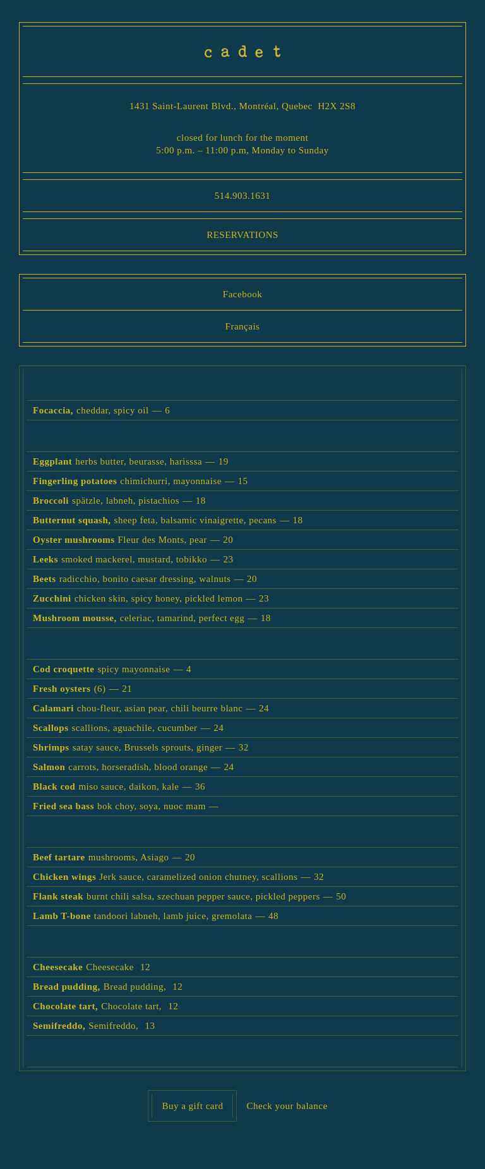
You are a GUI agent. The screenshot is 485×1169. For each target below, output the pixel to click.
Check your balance (286, 1106)
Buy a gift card (192, 1106)
